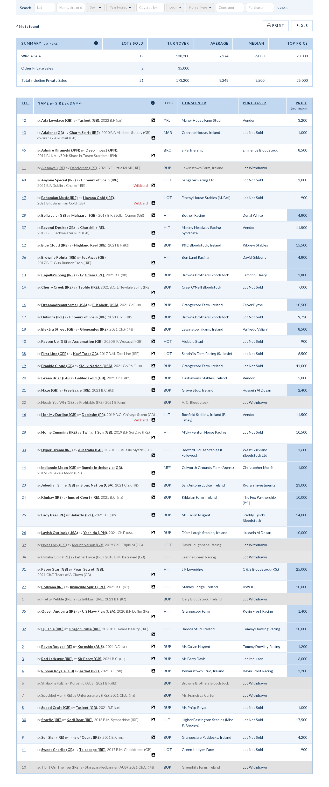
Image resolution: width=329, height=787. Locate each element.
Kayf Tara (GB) (85, 353)
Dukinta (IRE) (52, 317)
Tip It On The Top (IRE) (60, 767)
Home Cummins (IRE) (59, 432)
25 (24, 515)
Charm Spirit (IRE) (84, 132)
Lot (25, 103)
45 (24, 150)
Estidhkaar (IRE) (90, 599)
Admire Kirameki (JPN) (60, 150)
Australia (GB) (90, 450)
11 (24, 168)
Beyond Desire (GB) (58, 227)
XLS (302, 25)
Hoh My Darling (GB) (58, 414)
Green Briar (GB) (55, 378)
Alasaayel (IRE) (53, 168)
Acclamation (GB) (87, 341)
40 (24, 341)
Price (301, 103)
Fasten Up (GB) (54, 341)
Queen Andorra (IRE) (59, 611)
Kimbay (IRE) (52, 497)
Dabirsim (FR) (93, 414)
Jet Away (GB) (94, 257)
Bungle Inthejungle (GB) (102, 467)
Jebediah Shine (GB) (58, 485)
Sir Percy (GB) (89, 658)
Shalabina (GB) (53, 683)
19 (24, 366)
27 (24, 587)
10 (24, 767)
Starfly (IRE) (51, 719)
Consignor (194, 103)
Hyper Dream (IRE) (57, 450)
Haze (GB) (50, 390)
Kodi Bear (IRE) (80, 719)
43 (24, 132)
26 (24, 532)
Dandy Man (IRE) (83, 168)
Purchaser (255, 103)
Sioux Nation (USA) (95, 366)
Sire (59, 103)
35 (24, 611)
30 (24, 719)
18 (24, 329)
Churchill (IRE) (92, 227)
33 (24, 450)
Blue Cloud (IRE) (55, 245)
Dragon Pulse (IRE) (85, 629)
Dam (74, 103)
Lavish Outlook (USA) (59, 532)
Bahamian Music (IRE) (59, 197)
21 (24, 390)
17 (24, 317)
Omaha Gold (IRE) (55, 557)
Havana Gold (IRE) (98, 197)
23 (24, 485)
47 (24, 197)
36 (24, 257)
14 (24, 287)
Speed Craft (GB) (56, 707)
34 (24, 557)
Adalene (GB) (52, 132)
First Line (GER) (54, 353)
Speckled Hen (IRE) (56, 695)
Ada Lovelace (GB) (57, 120)
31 (24, 569)
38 (24, 353)
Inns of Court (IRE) (83, 497)
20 (24, 378)
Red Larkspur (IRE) (57, 658)
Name (43, 103)
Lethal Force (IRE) (89, 557)
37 (24, 227)
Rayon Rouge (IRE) (56, 646)
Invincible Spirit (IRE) (87, 587)
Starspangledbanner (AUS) (106, 767)
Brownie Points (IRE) (58, 257)
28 (24, 432)
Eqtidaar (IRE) (92, 275)
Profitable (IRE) (91, 402)
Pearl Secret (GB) (88, 569)
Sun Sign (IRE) (52, 737)
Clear (282, 7)
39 (24, 545)
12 (24, 245)
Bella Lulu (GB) (53, 215)
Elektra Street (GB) (58, 329)
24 (24, 497)
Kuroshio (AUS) (91, 646)
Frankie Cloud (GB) (57, 366)
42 (24, 120)
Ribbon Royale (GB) (57, 671)
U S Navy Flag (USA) (98, 611)
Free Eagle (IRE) (77, 390)
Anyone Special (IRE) (58, 180)
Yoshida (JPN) (95, 532)
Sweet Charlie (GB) (57, 749)
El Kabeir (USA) (105, 305)
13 (24, 275)
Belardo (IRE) (82, 515)
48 (24, 180)
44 (24, 467)
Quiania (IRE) (52, 629)
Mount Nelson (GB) (87, 545)
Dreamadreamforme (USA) (64, 305)
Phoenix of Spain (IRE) (99, 180)
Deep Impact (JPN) (101, 150)
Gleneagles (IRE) (94, 329)
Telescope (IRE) (92, 749)
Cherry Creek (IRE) (57, 287)
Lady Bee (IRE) (53, 515)
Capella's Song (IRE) (58, 275)
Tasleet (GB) (88, 120)
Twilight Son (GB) (97, 432)
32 (24, 629)
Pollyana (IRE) (53, 587)
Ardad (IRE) (89, 671)
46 (24, 414)
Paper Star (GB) (54, 569)
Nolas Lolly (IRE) (54, 545)
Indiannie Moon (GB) (58, 467)
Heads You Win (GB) (57, 402)
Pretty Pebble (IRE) (57, 599)
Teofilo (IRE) (88, 287)
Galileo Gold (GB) (90, 378)
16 (24, 305)
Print (275, 25)
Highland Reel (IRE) (90, 245)
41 (24, 749)
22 (24, 402)
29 (24, 215)
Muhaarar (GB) (84, 215)
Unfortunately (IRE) (93, 695)
